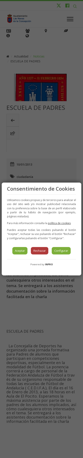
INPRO (49, 264)
